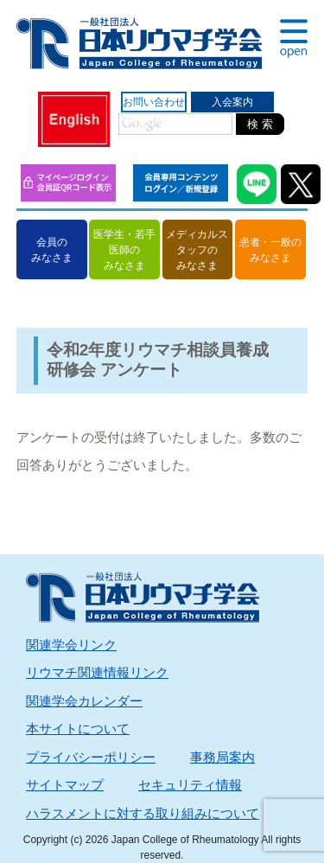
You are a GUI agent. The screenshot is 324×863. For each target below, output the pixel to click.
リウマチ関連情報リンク (97, 672)
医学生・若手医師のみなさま (124, 250)
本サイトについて (78, 728)
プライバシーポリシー (91, 757)
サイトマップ (65, 784)
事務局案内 (222, 757)
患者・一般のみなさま (270, 250)
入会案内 (232, 102)
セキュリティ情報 (190, 784)
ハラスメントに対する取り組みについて (142, 813)
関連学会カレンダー (84, 701)
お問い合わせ (154, 102)
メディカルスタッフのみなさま (197, 250)
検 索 (260, 124)
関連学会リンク (71, 644)
